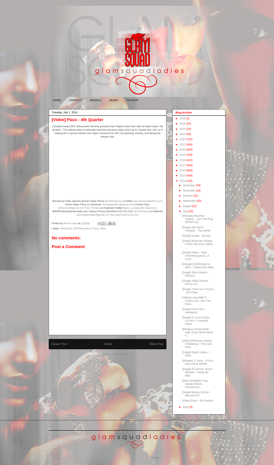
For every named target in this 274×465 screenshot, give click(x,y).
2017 (183, 165)
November (189, 190)
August (187, 206)
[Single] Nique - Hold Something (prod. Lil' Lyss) (195, 255)
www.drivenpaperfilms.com (148, 201)
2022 (183, 139)
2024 (183, 128)
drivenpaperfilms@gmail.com (118, 204)
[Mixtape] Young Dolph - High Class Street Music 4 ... (197, 332)
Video (103, 228)
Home (108, 344)
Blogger (156, 457)
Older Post (156, 344)
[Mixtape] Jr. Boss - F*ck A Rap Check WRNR (197, 362)
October (188, 195)
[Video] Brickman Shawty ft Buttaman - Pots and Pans (197, 344)
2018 (183, 160)
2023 (183, 134)
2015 (183, 175)
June (186, 407)
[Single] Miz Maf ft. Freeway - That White (196, 229)
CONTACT (75, 100)
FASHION (132, 100)
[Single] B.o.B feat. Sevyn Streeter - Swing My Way (197, 372)
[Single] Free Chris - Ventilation (194, 311)
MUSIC (114, 100)
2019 (183, 154)
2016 (183, 170)
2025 (183, 123)
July (185, 211)
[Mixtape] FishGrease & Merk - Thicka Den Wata (197, 266)
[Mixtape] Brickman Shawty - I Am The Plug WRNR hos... (197, 219)
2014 (183, 180)
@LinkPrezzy (141, 211)
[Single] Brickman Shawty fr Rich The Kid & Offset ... (197, 244)
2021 (183, 144)
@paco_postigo (131, 207)
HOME (57, 100)
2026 (183, 118)
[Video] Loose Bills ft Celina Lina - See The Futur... (196, 301)
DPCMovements (82, 228)
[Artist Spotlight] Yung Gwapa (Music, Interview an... (195, 384)
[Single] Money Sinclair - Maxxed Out (196, 394)
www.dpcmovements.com (124, 214)
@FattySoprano (113, 201)
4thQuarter (66, 228)
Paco (96, 228)
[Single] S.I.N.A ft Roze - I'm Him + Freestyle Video (196, 320)
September (190, 200)
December (189, 185)
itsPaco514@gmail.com (71, 207)
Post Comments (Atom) (115, 353)
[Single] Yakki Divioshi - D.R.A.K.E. (196, 282)
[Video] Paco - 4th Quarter (197, 400)
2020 (183, 149)
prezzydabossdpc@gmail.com (93, 214)
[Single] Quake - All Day (196, 235)
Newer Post (59, 344)
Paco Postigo (92, 207)
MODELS (95, 100)
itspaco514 (151, 207)
